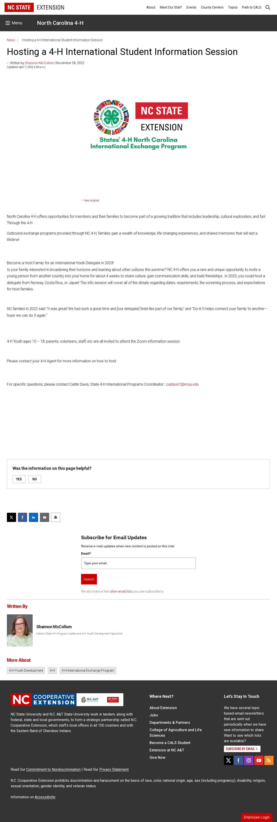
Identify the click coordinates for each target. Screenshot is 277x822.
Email (86, 553)
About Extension (163, 708)
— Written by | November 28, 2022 (45, 63)
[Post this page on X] (11, 517)
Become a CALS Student (170, 743)
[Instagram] (248, 760)
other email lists (121, 591)
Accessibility (45, 797)
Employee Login (257, 817)
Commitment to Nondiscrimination (53, 769)
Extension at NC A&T (167, 750)
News (11, 40)
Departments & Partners (170, 722)
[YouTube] (258, 760)
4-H (52, 670)
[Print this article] (55, 517)
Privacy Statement (114, 769)
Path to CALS (251, 7)
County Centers (212, 7)
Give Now (157, 757)
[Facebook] (238, 760)
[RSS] (269, 760)
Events (191, 7)
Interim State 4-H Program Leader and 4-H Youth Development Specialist (79, 633)
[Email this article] (44, 517)
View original (91, 200)
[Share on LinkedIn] (33, 517)
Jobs (154, 715)
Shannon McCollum (39, 63)
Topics (232, 7)
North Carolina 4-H (60, 23)
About (150, 7)
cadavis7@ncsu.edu (182, 384)
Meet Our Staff (171, 7)
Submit (89, 579)
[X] (228, 760)
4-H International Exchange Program (88, 670)
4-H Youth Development (26, 670)
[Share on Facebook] (22, 517)
